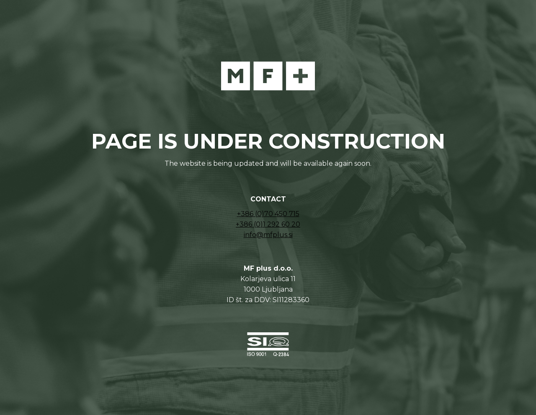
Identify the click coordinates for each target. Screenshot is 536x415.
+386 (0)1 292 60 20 (268, 224)
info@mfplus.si (268, 235)
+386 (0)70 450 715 (268, 214)
